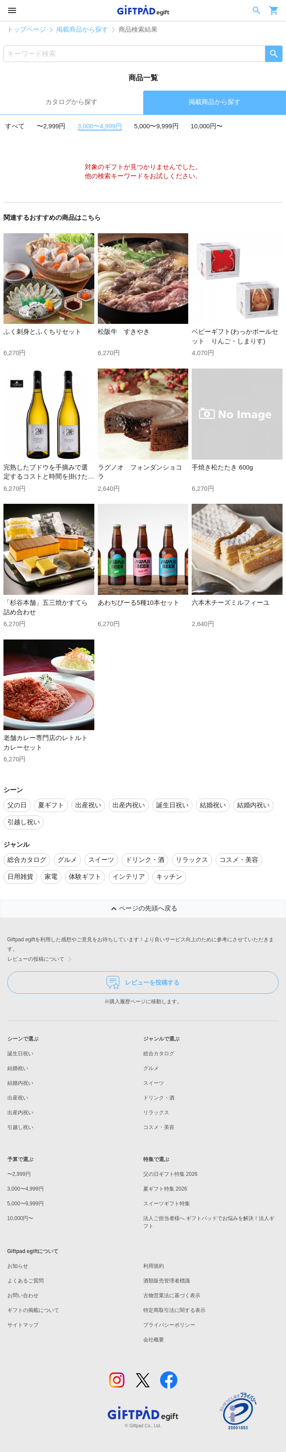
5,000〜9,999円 (156, 126)
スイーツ (153, 1083)
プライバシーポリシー (169, 1325)
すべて (15, 126)
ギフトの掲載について (33, 1310)
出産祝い (17, 1098)
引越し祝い (20, 1127)
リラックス (156, 1112)
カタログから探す (71, 101)
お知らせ (17, 1266)
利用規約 (153, 1266)
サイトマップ (23, 1325)
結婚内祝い (20, 1083)
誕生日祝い (20, 1054)
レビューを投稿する (143, 982)
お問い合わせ (23, 1295)
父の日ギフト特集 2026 (170, 1174)
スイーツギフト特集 (166, 1204)
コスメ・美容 (158, 1127)
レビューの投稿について (41, 959)
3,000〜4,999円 (99, 126)
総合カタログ (158, 1054)
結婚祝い (17, 1068)
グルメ (151, 1068)
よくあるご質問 (25, 1281)
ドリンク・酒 (158, 1098)
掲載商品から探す (82, 29)
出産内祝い (20, 1112)
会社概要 (153, 1340)
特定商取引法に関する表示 (174, 1310)
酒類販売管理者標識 (166, 1281)
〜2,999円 (51, 126)
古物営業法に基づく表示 (171, 1295)
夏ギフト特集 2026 (165, 1189)
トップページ (26, 29)
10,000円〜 (207, 126)
